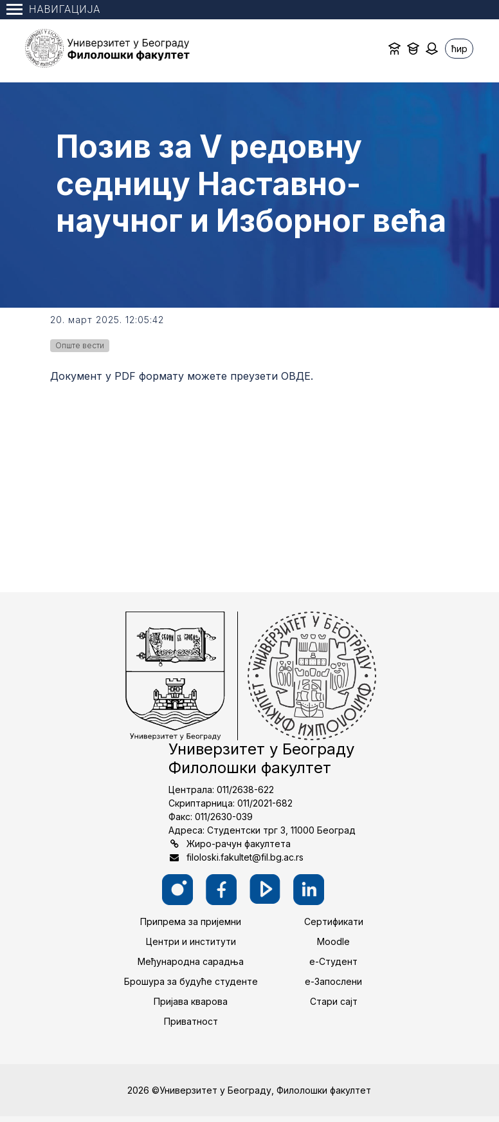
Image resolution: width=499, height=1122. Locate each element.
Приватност (191, 1021)
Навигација (53, 9)
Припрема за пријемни (190, 921)
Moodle (333, 941)
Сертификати (333, 921)
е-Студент (333, 961)
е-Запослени (333, 981)
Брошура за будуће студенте (191, 981)
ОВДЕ (296, 375)
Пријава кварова (191, 1001)
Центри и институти (191, 941)
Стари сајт (334, 1001)
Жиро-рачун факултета (238, 843)
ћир (459, 48)
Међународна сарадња (191, 961)
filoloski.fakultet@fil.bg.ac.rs (245, 857)
